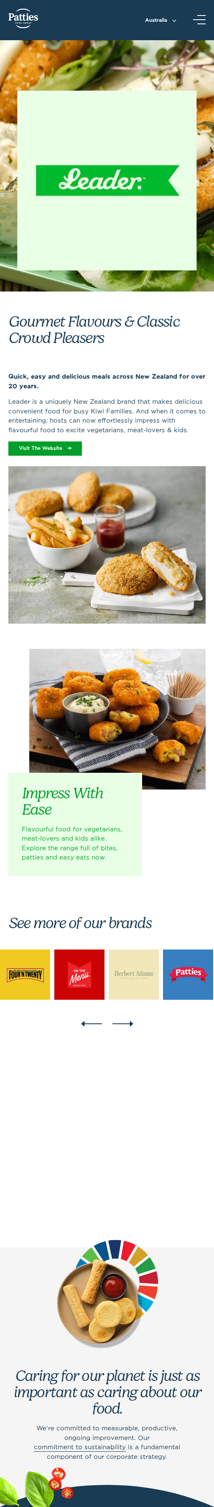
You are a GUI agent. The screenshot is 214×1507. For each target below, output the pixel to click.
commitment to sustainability (80, 1447)
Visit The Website (40, 448)
